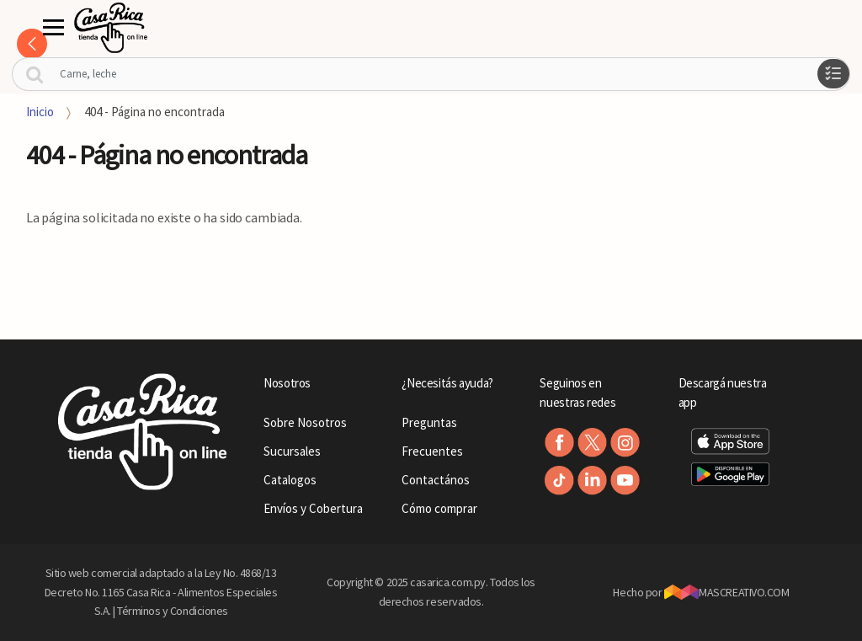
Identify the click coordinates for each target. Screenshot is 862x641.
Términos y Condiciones (172, 610)
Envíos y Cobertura (313, 508)
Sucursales (292, 451)
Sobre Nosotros (305, 422)
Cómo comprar (439, 508)
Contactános (436, 480)
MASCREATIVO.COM (727, 592)
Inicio (40, 112)
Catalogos (290, 480)
